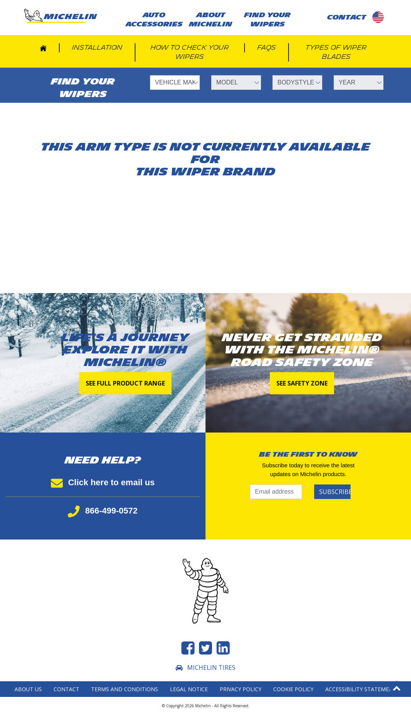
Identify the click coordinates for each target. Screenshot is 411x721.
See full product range (125, 383)
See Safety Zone (302, 383)
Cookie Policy (293, 689)
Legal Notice (189, 689)
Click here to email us (103, 482)
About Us (28, 689)
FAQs (266, 47)
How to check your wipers (189, 52)
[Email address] (276, 491)
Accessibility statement (360, 689)
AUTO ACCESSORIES (154, 19)
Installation (97, 47)
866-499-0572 (102, 510)
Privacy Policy (240, 689)
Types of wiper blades (336, 52)
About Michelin (210, 19)
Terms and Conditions (124, 689)
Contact (66, 689)
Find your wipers (267, 19)
